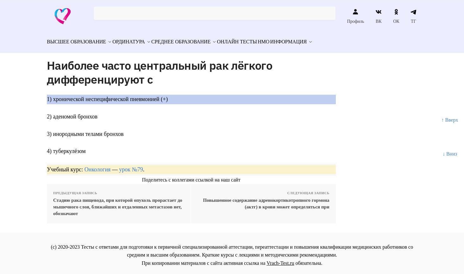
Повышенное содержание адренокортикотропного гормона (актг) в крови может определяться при (266, 200)
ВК (378, 16)
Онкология (98, 166)
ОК (396, 16)
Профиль (355, 16)
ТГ (413, 16)
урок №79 (131, 166)
